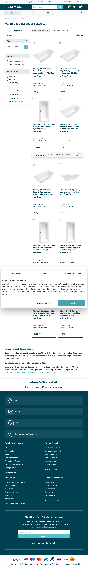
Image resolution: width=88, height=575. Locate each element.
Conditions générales (30, 564)
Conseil (35, 13)
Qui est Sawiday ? (51, 485)
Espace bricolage (51, 464)
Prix (8, 41)
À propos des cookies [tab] (73, 273)
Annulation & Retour (12, 461)
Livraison (10, 56)
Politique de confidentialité (50, 564)
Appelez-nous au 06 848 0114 (22, 434)
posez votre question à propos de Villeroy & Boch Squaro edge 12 (29, 372)
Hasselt (13, 76)
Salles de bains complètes (15, 482)
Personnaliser (43, 303)
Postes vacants (50, 489)
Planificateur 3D (51, 454)
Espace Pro (79, 13)
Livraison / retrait (11, 458)
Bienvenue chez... (11, 492)
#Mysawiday (9, 499)
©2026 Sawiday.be (12, 564)
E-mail (14, 412)
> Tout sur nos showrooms (54, 500)
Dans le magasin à (13, 71)
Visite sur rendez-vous (53, 448)
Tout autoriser (72, 303)
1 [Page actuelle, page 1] (57, 342)
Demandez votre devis (53, 451)
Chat (13, 422)
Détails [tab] (44, 273)
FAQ (13, 400)
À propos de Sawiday (54, 477)
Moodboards (9, 489)
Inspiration (26, 13)
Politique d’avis (10, 468)
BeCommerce (50, 495)
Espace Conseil (51, 443)
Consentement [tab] (15, 273)
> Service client (10, 472)
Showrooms (51, 13)
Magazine (8, 495)
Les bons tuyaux (51, 461)
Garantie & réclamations (14, 464)
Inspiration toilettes (12, 485)
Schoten (13, 79)
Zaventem (14, 82)
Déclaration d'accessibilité (72, 564)
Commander (9, 451)
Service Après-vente (14, 443)
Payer (7, 454)
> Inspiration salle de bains (15, 504)
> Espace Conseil (51, 469)
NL (81, 2)
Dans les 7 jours (16, 61)
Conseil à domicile (51, 458)
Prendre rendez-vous (65, 13)
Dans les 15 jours (16, 64)
